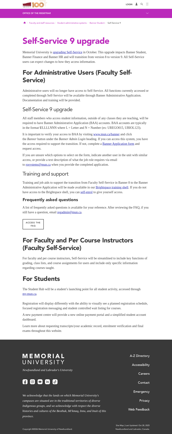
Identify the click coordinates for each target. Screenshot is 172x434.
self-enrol (86, 192)
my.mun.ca (30, 294)
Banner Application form (118, 144)
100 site (40, 4)
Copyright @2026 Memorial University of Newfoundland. (48, 429)
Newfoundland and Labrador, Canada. (133, 429)
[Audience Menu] (136, 4)
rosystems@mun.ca (38, 164)
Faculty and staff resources (41, 23)
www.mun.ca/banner (106, 134)
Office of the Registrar (37, 13)
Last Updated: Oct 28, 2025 (137, 425)
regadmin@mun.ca (69, 212)
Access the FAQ (33, 224)
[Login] (129, 4)
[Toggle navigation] (147, 4)
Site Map (120, 425)
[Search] (142, 4)
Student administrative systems (72, 23)
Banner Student (97, 23)
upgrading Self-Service (67, 52)
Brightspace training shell (112, 187)
